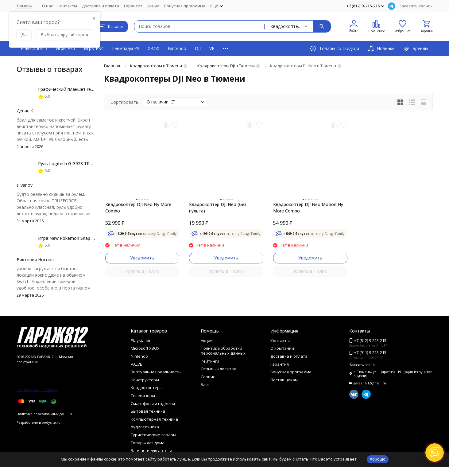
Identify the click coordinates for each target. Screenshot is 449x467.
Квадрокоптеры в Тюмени (156, 65)
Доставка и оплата (100, 6)
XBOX (153, 48)
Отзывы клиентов (218, 369)
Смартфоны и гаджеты (153, 403)
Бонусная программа (184, 6)
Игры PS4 (93, 48)
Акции (153, 6)
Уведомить (142, 258)
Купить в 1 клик (142, 271)
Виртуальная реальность (156, 372)
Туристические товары (153, 435)
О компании (282, 348)
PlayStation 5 (34, 48)
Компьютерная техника (154, 419)
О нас (47, 6)
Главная (112, 65)
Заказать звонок (416, 6)
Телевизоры (143, 395)
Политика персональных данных (44, 413)
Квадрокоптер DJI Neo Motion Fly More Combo (308, 207)
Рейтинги (210, 361)
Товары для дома (148, 443)
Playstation (141, 340)
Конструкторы (145, 380)
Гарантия (133, 6)
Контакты (67, 6)
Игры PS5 (65, 48)
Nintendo (177, 48)
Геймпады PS (125, 48)
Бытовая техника (148, 411)
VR (212, 48)
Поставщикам (284, 380)
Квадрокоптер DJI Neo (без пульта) (217, 207)
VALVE (136, 364)
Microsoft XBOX (145, 348)
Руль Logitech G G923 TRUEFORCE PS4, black (84, 163)
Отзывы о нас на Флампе (38, 389)
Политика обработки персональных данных (223, 350)
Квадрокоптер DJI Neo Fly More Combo (138, 207)
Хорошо (377, 459)
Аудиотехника (145, 427)
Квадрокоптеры (147, 387)
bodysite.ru (51, 422)
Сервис (208, 376)
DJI (198, 48)
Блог (205, 384)
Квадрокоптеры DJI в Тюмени (226, 65)
